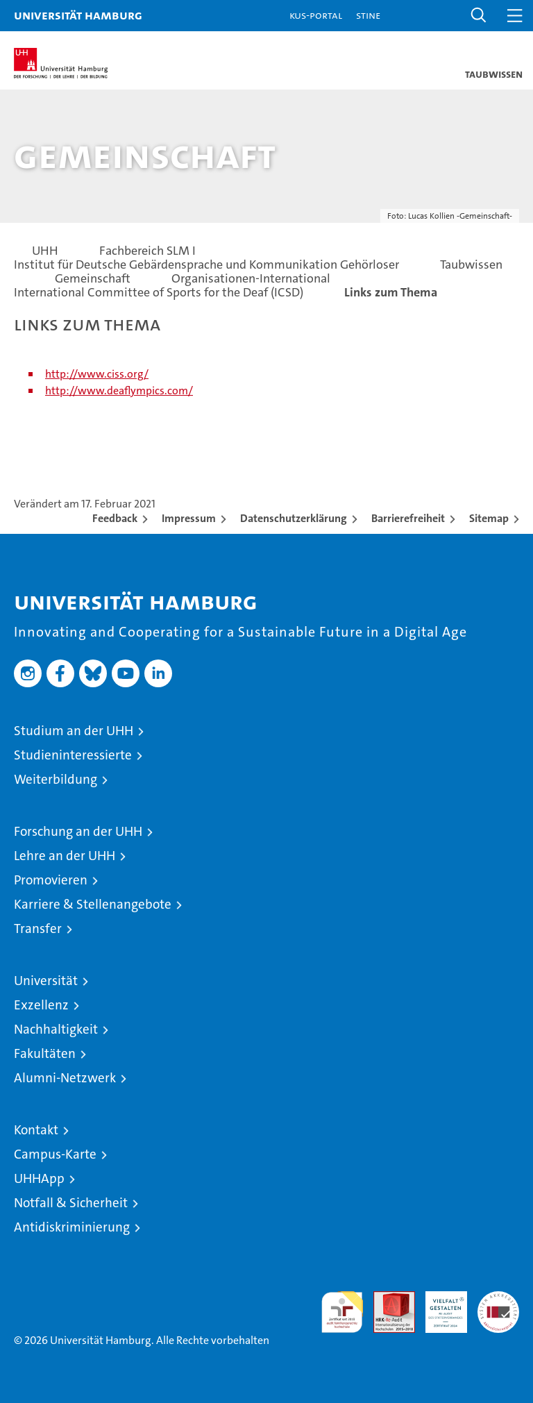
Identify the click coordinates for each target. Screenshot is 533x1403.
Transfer (38, 928)
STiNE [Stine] (368, 15)
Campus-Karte (55, 1154)
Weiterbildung (55, 779)
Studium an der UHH (73, 730)
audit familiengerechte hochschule (342, 1312)
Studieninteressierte (73, 755)
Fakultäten (45, 1053)
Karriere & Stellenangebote (92, 904)
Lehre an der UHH (64, 855)
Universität (46, 980)
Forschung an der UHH (78, 831)
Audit (386, 1298)
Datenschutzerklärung (293, 518)
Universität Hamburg (78, 15)
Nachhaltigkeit (56, 1029)
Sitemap (489, 518)
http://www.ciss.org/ (97, 374)
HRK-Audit (438, 1305)
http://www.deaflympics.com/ (119, 390)
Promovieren (50, 880)
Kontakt (36, 1130)
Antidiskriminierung (72, 1227)
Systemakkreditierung (498, 1298)
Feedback (114, 518)
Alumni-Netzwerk (65, 1077)
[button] (479, 15)
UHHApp (39, 1178)
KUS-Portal (315, 15)
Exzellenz (41, 1005)
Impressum (189, 518)
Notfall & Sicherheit (71, 1202)
